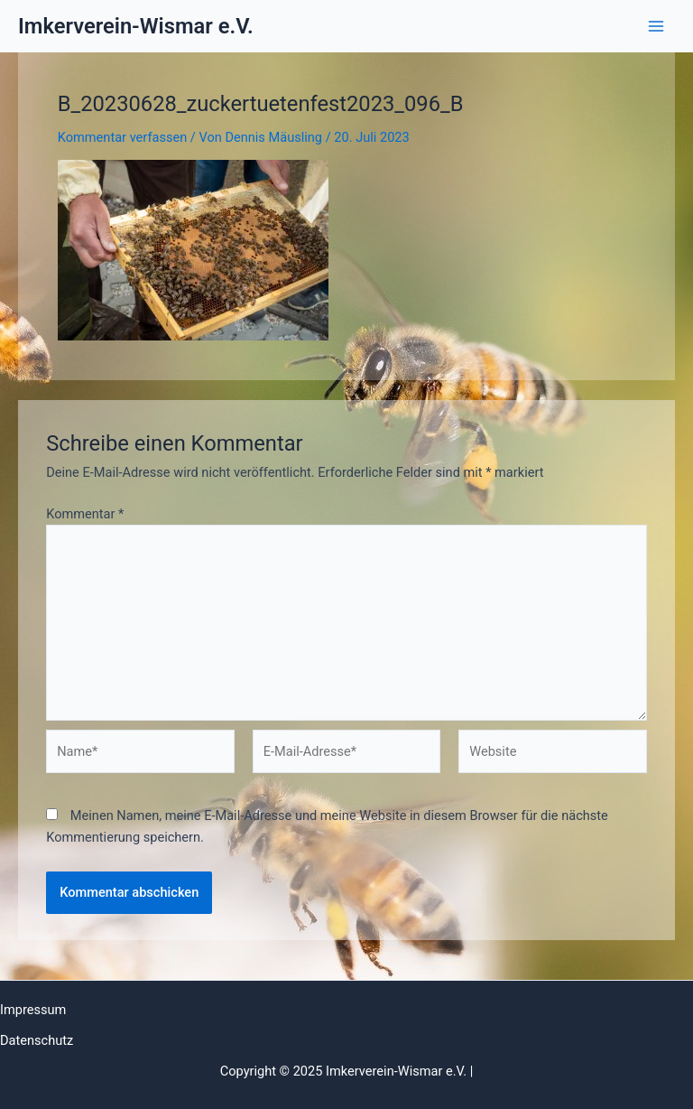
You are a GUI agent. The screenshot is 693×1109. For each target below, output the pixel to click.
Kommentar (85, 514)
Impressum (33, 1010)
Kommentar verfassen (122, 137)
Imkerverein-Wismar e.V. (136, 26)
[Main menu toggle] (656, 26)
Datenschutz (36, 1040)
